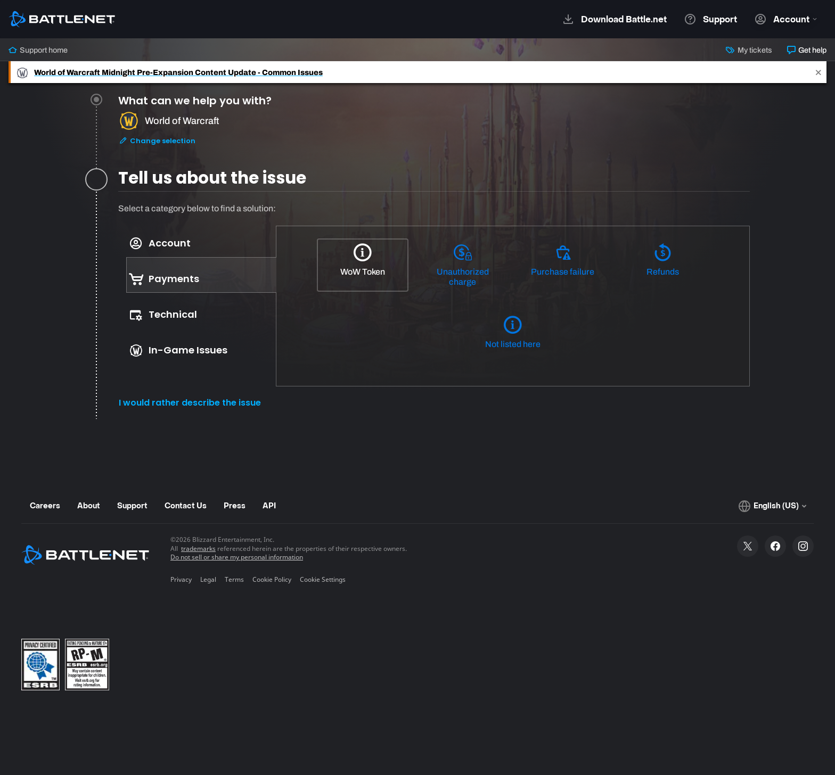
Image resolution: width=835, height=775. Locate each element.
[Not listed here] (513, 337)
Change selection (157, 142)
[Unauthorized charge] (463, 265)
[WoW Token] (362, 265)
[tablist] (197, 297)
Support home (38, 50)
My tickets (749, 50)
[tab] (434, 135)
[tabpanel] (434, 310)
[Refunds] (662, 265)
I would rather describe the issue (190, 403)
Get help (806, 50)
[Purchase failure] (563, 265)
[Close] (818, 72)
